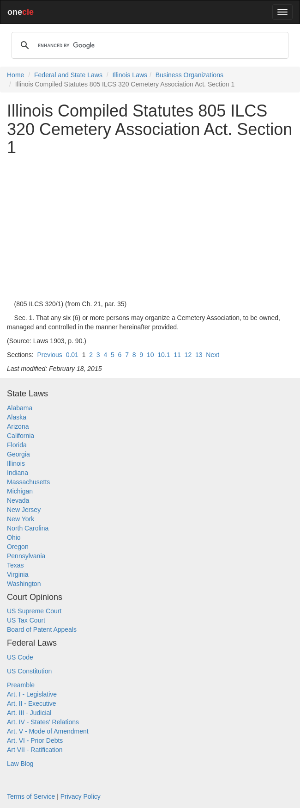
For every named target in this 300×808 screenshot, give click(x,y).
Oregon (18, 546)
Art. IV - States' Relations (43, 722)
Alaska (16, 417)
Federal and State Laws (68, 75)
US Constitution (29, 671)
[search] (148, 45)
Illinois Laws (130, 75)
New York (20, 519)
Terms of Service (31, 796)
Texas (15, 565)
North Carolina (27, 528)
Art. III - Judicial (29, 712)
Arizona (18, 426)
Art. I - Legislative (32, 694)
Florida (17, 445)
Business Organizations (189, 75)
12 (188, 354)
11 (177, 354)
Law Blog (20, 763)
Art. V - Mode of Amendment (48, 731)
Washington (24, 583)
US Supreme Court (34, 611)
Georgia (18, 454)
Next (212, 354)
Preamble (21, 685)
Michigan (20, 491)
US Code (20, 657)
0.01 (72, 354)
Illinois (16, 463)
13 (199, 354)
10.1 (163, 354)
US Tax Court (26, 620)
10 (150, 354)
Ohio (14, 537)
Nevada (18, 500)
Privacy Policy (80, 796)
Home (15, 75)
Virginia (17, 574)
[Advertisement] (150, 228)
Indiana (17, 472)
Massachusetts (28, 482)
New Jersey (24, 509)
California (20, 435)
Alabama (19, 408)
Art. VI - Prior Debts (35, 740)
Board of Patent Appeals (42, 629)
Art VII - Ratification (35, 749)
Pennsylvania (26, 556)
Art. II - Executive (31, 703)
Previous (49, 354)
